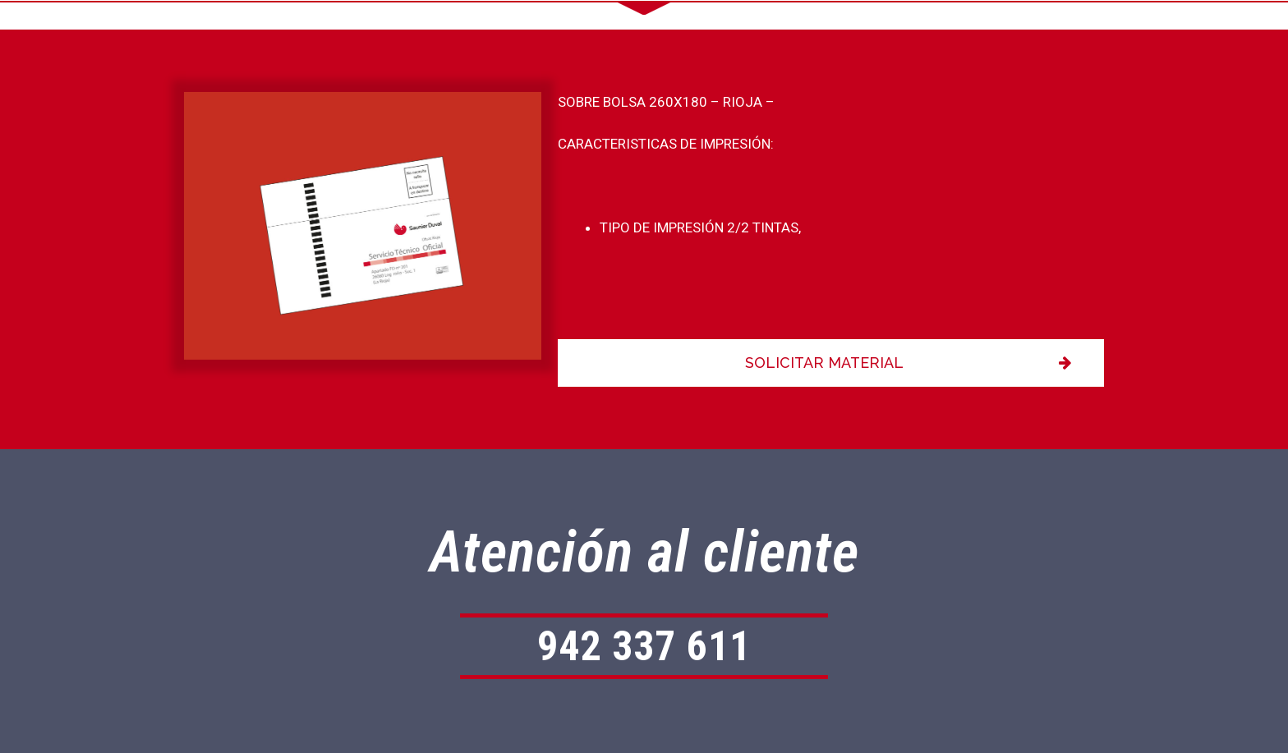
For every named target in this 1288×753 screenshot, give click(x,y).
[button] (831, 363)
